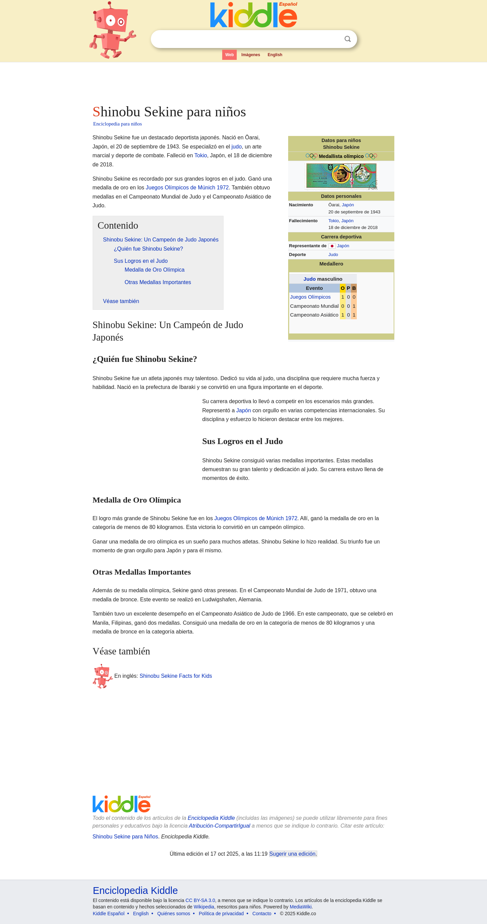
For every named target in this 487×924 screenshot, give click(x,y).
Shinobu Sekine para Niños (125, 836)
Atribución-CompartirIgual (219, 826)
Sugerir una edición (293, 854)
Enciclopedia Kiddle (211, 818)
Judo (333, 254)
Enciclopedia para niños (117, 123)
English (275, 54)
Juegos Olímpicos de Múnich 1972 (187, 187)
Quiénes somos (173, 913)
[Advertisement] (243, 81)
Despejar (334, 39)
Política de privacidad (221, 913)
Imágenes (250, 54)
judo (237, 146)
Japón (348, 204)
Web (229, 54)
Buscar (348, 39)
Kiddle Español (108, 913)
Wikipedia (204, 906)
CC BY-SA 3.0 (200, 900)
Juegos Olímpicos (310, 297)
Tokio (333, 220)
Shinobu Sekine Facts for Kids (176, 676)
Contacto (261, 913)
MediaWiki (301, 906)
